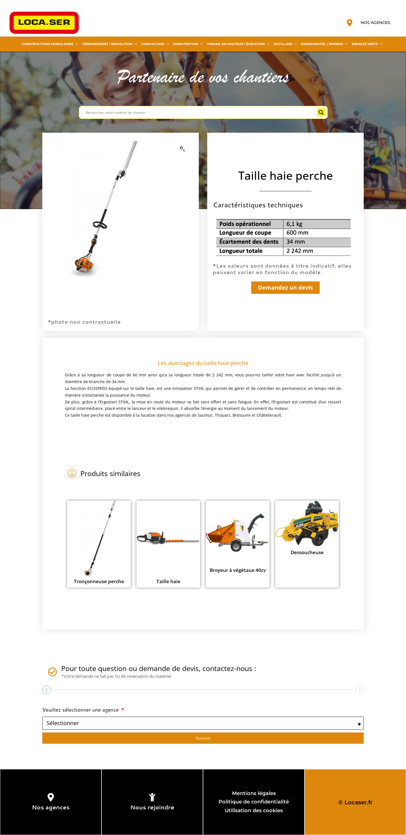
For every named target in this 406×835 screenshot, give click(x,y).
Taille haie (168, 581)
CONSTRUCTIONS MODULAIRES (50, 44)
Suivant (203, 738)
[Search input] (201, 112)
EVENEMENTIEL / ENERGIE (324, 44)
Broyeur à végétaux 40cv (238, 570)
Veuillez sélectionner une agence (81, 709)
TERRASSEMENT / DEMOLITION (109, 44)
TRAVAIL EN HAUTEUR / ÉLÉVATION (238, 44)
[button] (182, 149)
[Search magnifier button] (321, 112)
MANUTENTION (188, 44)
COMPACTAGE (155, 44)
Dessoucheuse (307, 552)
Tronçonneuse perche (99, 581)
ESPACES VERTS (367, 44)
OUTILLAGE (285, 44)
